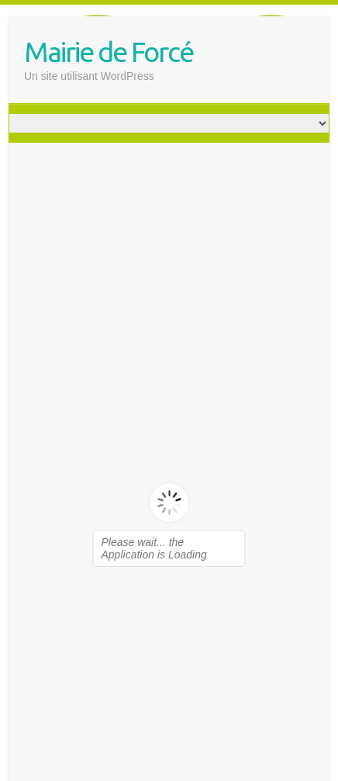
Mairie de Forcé (108, 51)
